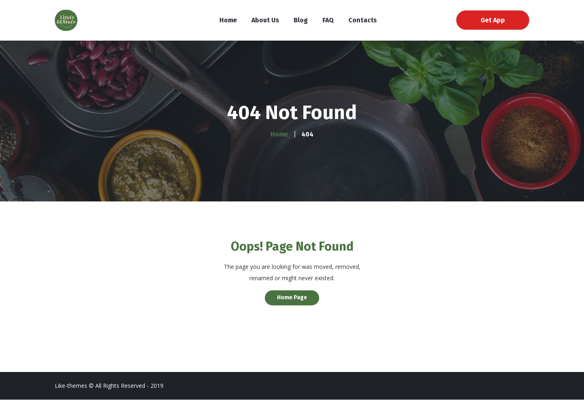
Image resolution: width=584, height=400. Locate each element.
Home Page (292, 297)
